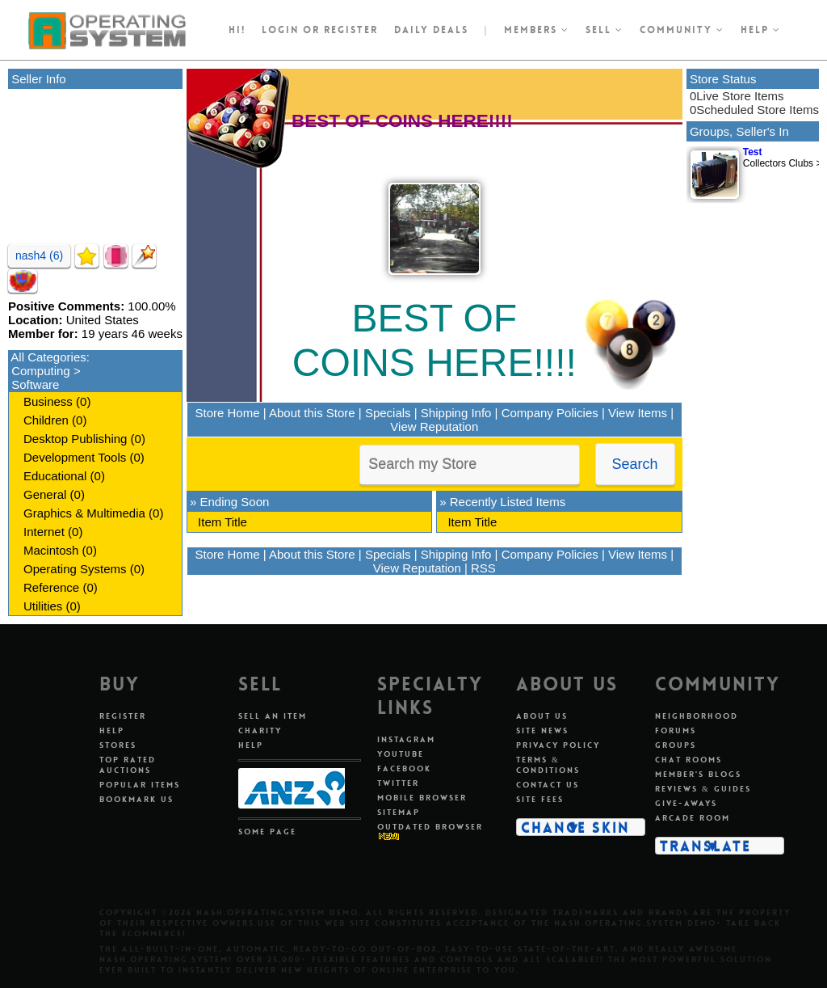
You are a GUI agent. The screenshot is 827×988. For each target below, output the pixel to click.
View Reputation (434, 426)
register (351, 29)
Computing (40, 371)
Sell (604, 29)
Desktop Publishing (75, 438)
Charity (260, 730)
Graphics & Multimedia (84, 513)
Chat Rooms (688, 759)
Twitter (398, 783)
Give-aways (686, 803)
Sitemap (398, 812)
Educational (54, 476)
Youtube (400, 754)
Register (122, 716)
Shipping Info (456, 413)
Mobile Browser (422, 797)
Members (536, 29)
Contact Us (547, 784)
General (44, 494)
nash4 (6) (39, 255)
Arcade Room (692, 818)
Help (761, 29)
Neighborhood (696, 716)
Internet (44, 531)
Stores (117, 745)
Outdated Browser (430, 826)
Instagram (406, 739)
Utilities (42, 606)
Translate (705, 846)
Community (682, 29)
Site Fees (540, 799)
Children (46, 420)
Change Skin (575, 827)
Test (752, 152)
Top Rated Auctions (127, 764)
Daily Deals (431, 29)
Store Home (227, 413)
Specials (388, 413)
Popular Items (139, 784)
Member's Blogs (698, 774)
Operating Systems (75, 569)
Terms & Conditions (548, 764)
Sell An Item (272, 716)
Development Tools (74, 457)
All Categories (48, 357)
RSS (483, 568)
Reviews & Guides (703, 788)
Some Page (267, 831)
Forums (675, 730)
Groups (675, 745)
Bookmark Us (136, 799)
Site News (542, 730)
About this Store (312, 413)
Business (48, 401)
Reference (51, 587)
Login (280, 29)
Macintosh (50, 550)
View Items (637, 413)
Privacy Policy (558, 745)
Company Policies (550, 413)
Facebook (404, 768)
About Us (542, 716)
